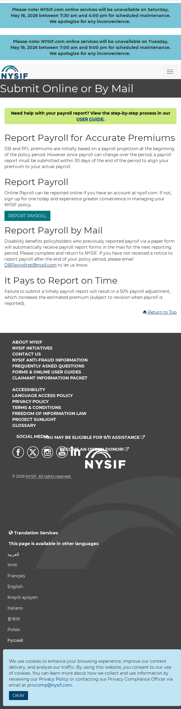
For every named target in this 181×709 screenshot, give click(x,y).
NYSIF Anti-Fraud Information (50, 360)
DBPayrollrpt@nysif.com (30, 265)
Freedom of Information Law (49, 413)
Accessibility (28, 389)
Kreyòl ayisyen (22, 597)
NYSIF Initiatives (32, 348)
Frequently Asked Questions (48, 366)
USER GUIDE (89, 119)
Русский (15, 640)
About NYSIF (27, 342)
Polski (13, 629)
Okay (18, 695)
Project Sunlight (34, 419)
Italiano (15, 608)
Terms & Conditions (36, 407)
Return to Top (160, 312)
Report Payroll (27, 216)
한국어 (13, 619)
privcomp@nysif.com (49, 685)
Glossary (24, 425)
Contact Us (26, 354)
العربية (13, 554)
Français (16, 576)
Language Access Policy (42, 395)
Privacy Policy (30, 401)
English (15, 586)
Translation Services (36, 533)
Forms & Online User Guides (46, 372)
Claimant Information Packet (49, 378)
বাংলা (12, 565)
